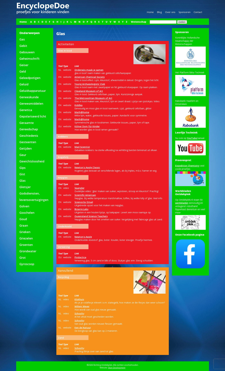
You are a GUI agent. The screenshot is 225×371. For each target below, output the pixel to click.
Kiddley (79, 105)
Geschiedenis (28, 136)
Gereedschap (28, 129)
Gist (22, 174)
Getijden (25, 148)
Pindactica (80, 257)
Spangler (79, 188)
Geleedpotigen (29, 78)
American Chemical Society (90, 76)
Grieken (24, 232)
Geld (22, 71)
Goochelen (26, 213)
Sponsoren (184, 12)
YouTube (192, 138)
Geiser (23, 65)
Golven (24, 206)
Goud (23, 219)
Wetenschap (138, 21)
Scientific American (85, 195)
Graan (23, 225)
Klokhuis (79, 299)
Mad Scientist (82, 146)
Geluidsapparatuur (32, 91)
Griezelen (26, 238)
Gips (22, 168)
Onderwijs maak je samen (89, 69)
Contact (198, 12)
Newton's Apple (83, 236)
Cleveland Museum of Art (89, 91)
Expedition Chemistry (187, 165)
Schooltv (79, 313)
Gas (22, 39)
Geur (22, 155)
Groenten (26, 245)
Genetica (25, 110)
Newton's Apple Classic (87, 167)
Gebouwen (27, 52)
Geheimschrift (29, 58)
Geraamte (26, 123)
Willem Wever (82, 306)
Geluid (23, 84)
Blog (159, 12)
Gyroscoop (26, 264)
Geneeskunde (29, 97)
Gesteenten (27, 142)
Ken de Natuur (83, 327)
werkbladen (181, 202)
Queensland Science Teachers (91, 216)
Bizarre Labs (81, 209)
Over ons (170, 12)
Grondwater (27, 251)
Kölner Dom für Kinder (87, 126)
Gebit (23, 46)
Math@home (82, 112)
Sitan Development (116, 367)
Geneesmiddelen (31, 103)
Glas (22, 180)
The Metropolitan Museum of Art (93, 98)
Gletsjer (25, 187)
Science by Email (84, 202)
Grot (22, 257)
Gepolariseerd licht (32, 116)
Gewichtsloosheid (31, 161)
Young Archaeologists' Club (90, 84)
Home (150, 12)
